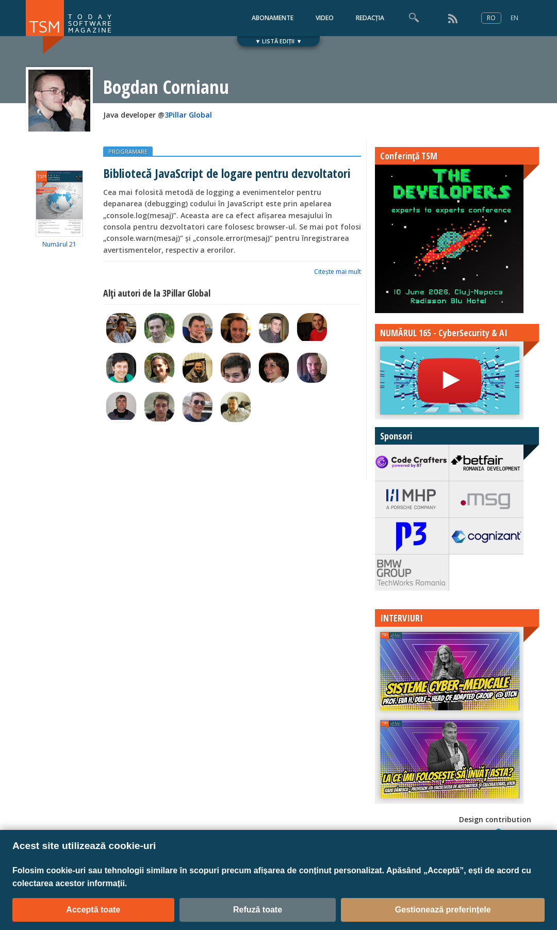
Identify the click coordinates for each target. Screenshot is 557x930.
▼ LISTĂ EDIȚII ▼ (278, 41)
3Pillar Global (188, 115)
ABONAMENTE (272, 17)
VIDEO (325, 17)
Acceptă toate (93, 909)
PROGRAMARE (128, 151)
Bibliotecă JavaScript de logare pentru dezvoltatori (227, 173)
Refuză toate (257, 909)
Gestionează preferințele (443, 909)
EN (514, 17)
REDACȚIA (370, 17)
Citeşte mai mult (337, 271)
